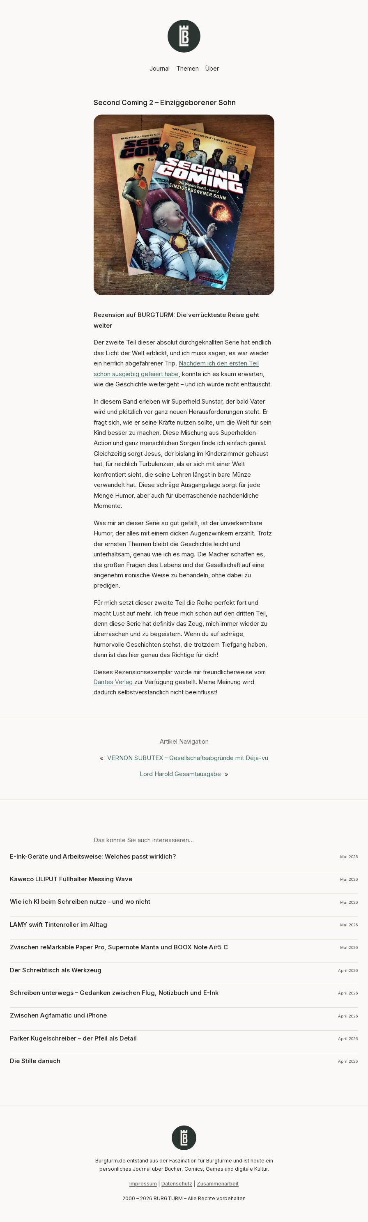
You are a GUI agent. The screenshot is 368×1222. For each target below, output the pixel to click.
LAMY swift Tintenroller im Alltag (58, 924)
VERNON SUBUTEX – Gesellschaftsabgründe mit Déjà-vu (187, 758)
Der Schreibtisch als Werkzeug (55, 970)
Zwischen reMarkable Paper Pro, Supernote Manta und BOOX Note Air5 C (119, 947)
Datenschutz (176, 1184)
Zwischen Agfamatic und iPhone (58, 1015)
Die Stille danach (35, 1061)
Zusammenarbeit (218, 1184)
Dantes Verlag (113, 681)
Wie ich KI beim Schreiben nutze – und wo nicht (80, 901)
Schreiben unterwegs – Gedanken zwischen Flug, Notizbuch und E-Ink (114, 993)
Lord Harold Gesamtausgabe (180, 774)
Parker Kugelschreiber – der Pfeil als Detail (73, 1038)
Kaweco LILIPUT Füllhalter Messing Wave (71, 879)
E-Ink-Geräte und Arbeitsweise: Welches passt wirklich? (93, 856)
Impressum (143, 1184)
